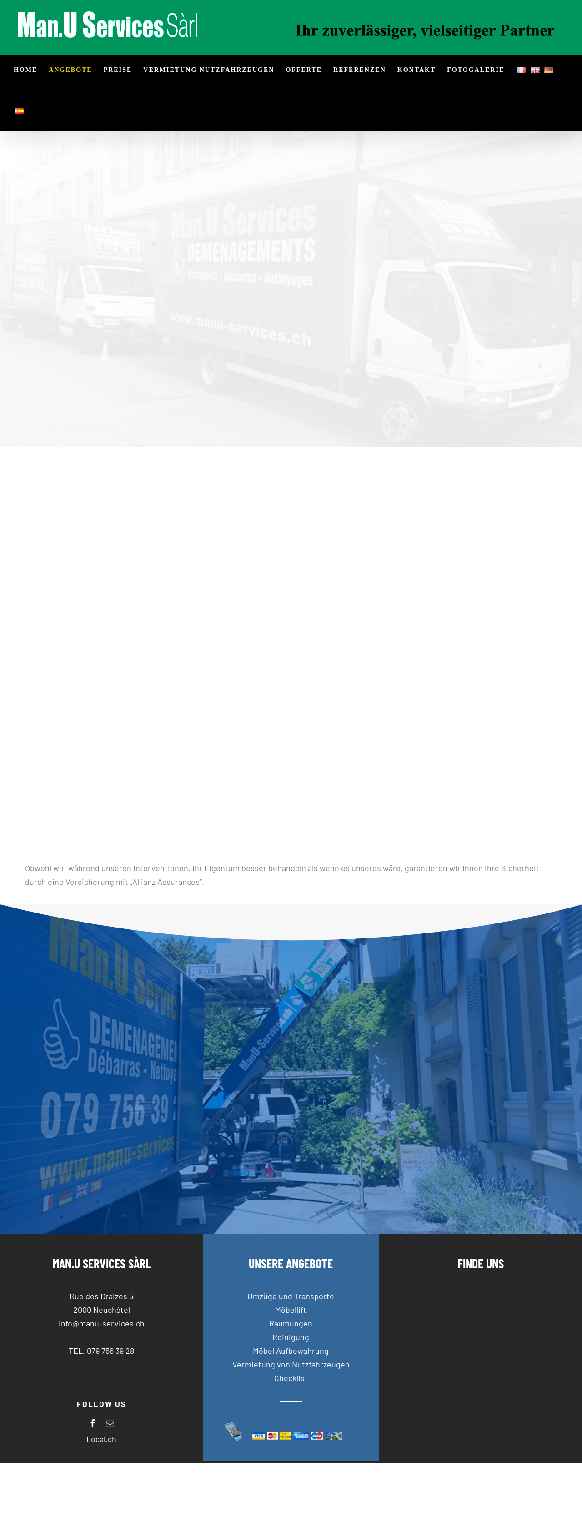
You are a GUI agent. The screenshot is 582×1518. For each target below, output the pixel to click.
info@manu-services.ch (102, 1323)
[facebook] (93, 1423)
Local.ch (101, 1439)
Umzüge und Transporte (290, 1296)
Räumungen (290, 1323)
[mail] (110, 1423)
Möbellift (290, 1310)
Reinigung (290, 1337)
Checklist (291, 1378)
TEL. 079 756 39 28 (101, 1351)
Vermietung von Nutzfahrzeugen (291, 1364)
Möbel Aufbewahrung (291, 1351)
